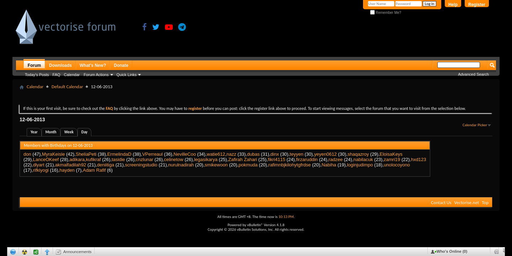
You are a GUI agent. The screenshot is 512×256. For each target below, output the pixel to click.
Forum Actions (96, 75)
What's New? (93, 65)
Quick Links (127, 75)
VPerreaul (152, 154)
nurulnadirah (181, 164)
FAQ (56, 75)
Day (84, 132)
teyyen (296, 154)
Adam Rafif (94, 170)
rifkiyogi (41, 170)
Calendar (72, 75)
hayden (67, 170)
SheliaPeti (86, 154)
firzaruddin (307, 159)
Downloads (60, 65)
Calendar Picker (475, 125)
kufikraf (93, 159)
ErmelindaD (119, 154)
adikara (77, 159)
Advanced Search (473, 74)
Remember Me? (385, 13)
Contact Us (441, 202)
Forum (34, 65)
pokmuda (248, 164)
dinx (275, 154)
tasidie (118, 159)
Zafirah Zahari (242, 159)
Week (69, 132)
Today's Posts (37, 75)
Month (51, 132)
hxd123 (418, 159)
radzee (336, 159)
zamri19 (392, 159)
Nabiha (328, 164)
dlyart (38, 164)
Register (476, 4)
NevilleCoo (185, 154)
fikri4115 (276, 159)
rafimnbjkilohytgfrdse (289, 164)
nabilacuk (363, 159)
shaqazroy (358, 154)
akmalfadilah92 (70, 164)
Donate (121, 65)
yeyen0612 (325, 154)
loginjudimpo (360, 164)
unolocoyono (397, 164)
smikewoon (216, 164)
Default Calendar (67, 86)
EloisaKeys (391, 154)
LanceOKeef (46, 159)
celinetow (173, 159)
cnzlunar (144, 159)
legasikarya (206, 159)
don (27, 154)
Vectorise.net (466, 202)
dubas (253, 154)
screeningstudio (141, 164)
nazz (231, 154)
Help (453, 4)
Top (485, 202)
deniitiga (105, 164)
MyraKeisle (53, 154)
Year (34, 132)
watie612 (216, 154)
